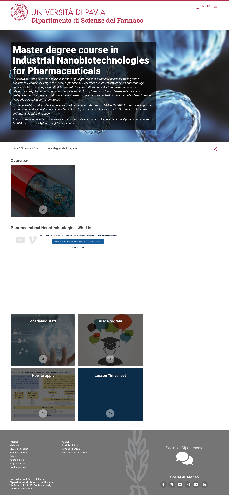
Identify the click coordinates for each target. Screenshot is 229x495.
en (202, 6)
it (198, 6)
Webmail (15, 445)
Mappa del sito (18, 463)
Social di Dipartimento (185, 448)
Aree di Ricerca (71, 449)
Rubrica (14, 441)
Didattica (26, 148)
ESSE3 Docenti (19, 452)
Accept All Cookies (78, 247)
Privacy (14, 456)
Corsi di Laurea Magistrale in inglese (55, 148)
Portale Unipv (70, 445)
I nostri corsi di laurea (74, 452)
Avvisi (65, 441)
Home (215, 6)
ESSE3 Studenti (19, 449)
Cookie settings (18, 467)
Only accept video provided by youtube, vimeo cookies (77, 242)
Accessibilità (17, 460)
